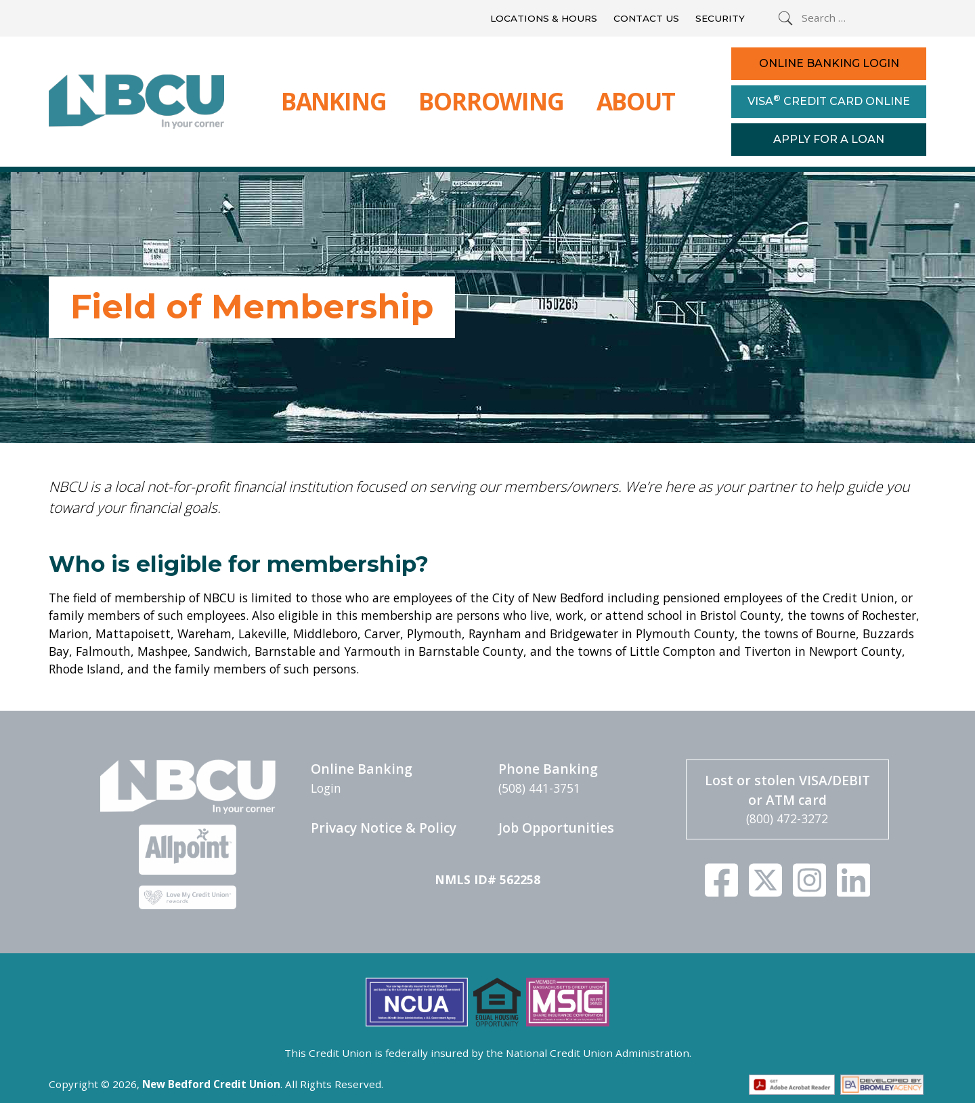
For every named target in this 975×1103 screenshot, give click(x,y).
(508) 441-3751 (539, 788)
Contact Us (646, 18)
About (636, 101)
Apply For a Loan (828, 139)
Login (326, 788)
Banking (334, 101)
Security (720, 18)
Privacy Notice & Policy (383, 827)
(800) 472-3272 (787, 818)
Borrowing (490, 101)
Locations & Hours (543, 18)
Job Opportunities (556, 827)
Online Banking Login (829, 63)
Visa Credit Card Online (829, 100)
